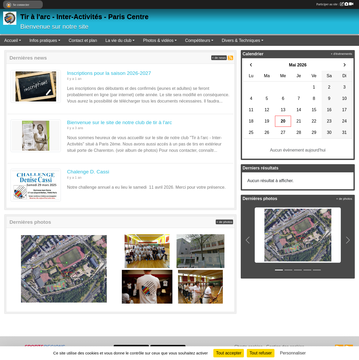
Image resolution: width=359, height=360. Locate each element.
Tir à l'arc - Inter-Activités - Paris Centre (84, 17)
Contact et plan (83, 40)
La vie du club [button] (118, 40)
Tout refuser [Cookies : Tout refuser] (260, 353)
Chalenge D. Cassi (88, 171)
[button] (247, 240)
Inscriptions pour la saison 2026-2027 (109, 73)
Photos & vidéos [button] (158, 40)
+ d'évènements (341, 53)
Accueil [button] (11, 40)
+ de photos (224, 221)
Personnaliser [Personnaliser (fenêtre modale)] (293, 353)
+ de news (219, 57)
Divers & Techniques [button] (241, 40)
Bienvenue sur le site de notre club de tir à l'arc (119, 122)
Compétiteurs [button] (197, 40)
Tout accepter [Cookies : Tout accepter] (228, 353)
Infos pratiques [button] (43, 40)
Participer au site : (334, 4)
